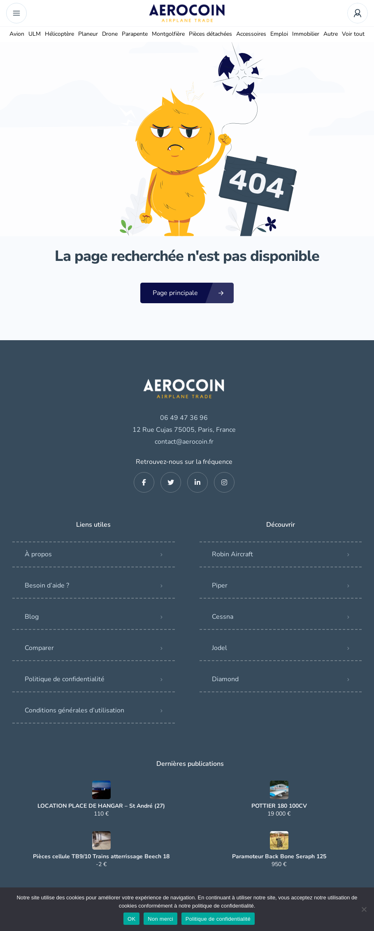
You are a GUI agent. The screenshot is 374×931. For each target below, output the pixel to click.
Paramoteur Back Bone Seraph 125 (279, 857)
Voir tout (353, 34)
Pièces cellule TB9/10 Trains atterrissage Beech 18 (101, 857)
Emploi (279, 34)
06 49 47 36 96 (184, 417)
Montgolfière (168, 34)
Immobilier (305, 34)
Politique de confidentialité (65, 679)
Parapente (135, 34)
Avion (16, 34)
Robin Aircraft (232, 554)
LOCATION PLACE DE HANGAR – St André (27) (101, 806)
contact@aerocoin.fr (184, 441)
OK (131, 919)
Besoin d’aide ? (47, 585)
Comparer (39, 647)
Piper (220, 585)
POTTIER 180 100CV (279, 806)
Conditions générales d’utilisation (74, 710)
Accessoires (251, 34)
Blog (32, 616)
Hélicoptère (59, 34)
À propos (38, 554)
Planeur (88, 34)
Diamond (225, 679)
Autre (330, 34)
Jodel (219, 647)
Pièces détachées (210, 34)
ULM (34, 34)
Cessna (222, 616)
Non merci (160, 919)
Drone (110, 34)
